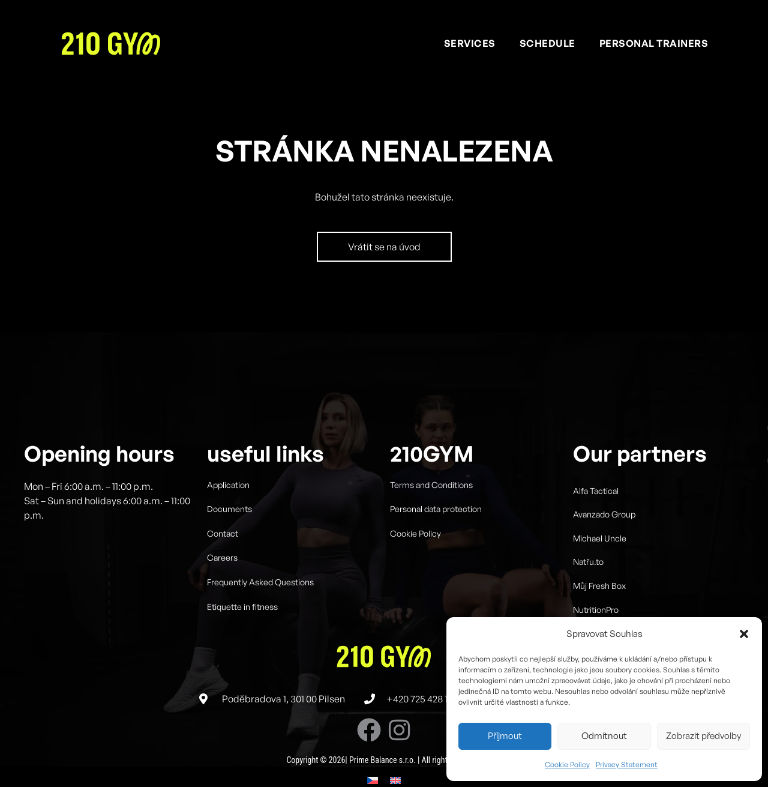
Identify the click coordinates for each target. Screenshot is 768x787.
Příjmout (505, 735)
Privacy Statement (627, 764)
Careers (222, 578)
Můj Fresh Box (599, 606)
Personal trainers (654, 43)
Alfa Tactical (596, 511)
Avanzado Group (604, 534)
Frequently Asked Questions (260, 602)
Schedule (547, 43)
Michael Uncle (599, 558)
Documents (229, 529)
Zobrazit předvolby (703, 735)
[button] (744, 634)
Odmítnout (604, 735)
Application (228, 505)
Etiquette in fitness (242, 627)
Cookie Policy (567, 764)
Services (470, 43)
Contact (222, 554)
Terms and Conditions (431, 505)
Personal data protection (436, 529)
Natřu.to (588, 582)
